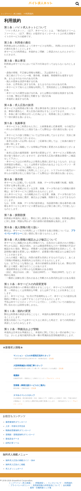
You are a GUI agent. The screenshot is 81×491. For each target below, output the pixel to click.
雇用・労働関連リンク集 (40, 488)
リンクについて (55, 483)
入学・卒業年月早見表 (15, 426)
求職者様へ (40, 483)
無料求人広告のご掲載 (15, 464)
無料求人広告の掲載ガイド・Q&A (20, 460)
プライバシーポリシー (20, 485)
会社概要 (67, 485)
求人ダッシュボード (14, 469)
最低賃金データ (12, 439)
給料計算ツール (12, 443)
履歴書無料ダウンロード (16, 422)
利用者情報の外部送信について (46, 485)
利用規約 (68, 483)
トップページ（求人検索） (20, 483)
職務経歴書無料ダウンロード (18, 430)
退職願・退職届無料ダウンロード (20, 434)
